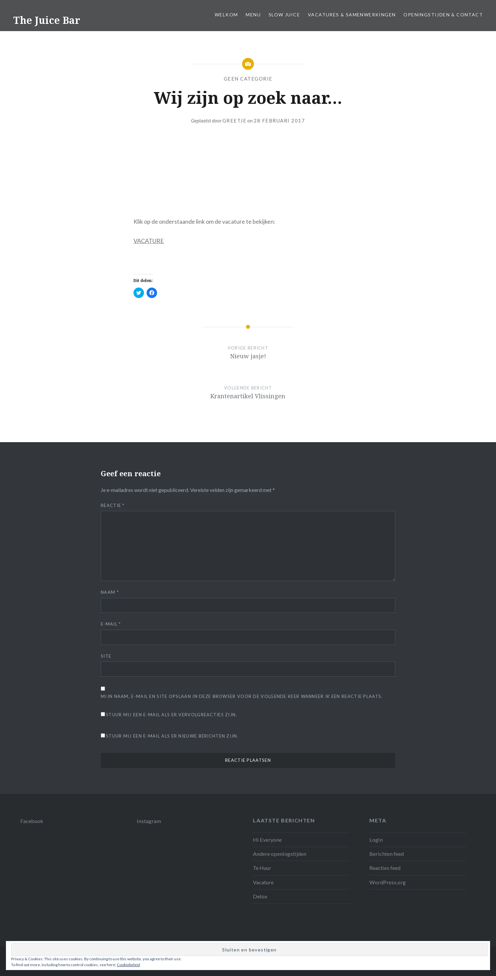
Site (106, 656)
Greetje (234, 120)
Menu (253, 14)
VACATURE (148, 240)
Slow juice (284, 14)
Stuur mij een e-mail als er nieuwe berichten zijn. (172, 736)
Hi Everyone (267, 839)
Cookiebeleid (128, 964)
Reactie (113, 505)
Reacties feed (384, 868)
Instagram (149, 821)
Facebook (31, 821)
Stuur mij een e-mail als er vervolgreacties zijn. (171, 714)
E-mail (111, 624)
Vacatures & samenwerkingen (352, 14)
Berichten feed (386, 854)
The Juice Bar (46, 20)
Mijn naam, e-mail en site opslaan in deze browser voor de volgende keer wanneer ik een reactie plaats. (242, 696)
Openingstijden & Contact (443, 14)
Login (376, 839)
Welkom (226, 14)
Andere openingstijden (279, 854)
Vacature (263, 882)
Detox (260, 896)
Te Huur (262, 868)
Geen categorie (248, 79)
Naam (110, 592)
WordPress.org (387, 882)
